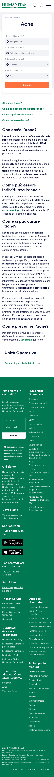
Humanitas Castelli (37, 631)
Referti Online (8, 607)
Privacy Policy (18, 769)
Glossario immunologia (39, 688)
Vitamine (33, 709)
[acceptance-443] (5, 447)
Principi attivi (35, 680)
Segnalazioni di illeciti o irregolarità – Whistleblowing (39, 489)
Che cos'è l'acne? (12, 103)
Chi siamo (33, 399)
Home (7, 17)
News (31, 440)
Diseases (15, 17)
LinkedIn (6, 590)
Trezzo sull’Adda (10, 691)
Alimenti (32, 726)
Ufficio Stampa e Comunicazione (36, 508)
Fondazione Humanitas (13, 651)
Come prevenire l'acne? (15, 120)
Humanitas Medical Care (40, 622)
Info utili (32, 411)
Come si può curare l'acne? (17, 114)
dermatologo (13, 210)
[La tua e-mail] (14, 427)
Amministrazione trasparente (36, 481)
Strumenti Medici (36, 701)
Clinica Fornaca (36, 639)
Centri (31, 420)
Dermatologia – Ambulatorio (20, 363)
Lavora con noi (35, 445)
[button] (48, 5)
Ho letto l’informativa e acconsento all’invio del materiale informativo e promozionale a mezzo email (14, 453)
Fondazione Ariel (10, 655)
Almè (4, 687)
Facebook (7, 587)
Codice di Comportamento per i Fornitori (39, 472)
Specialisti (33, 692)
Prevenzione (34, 684)
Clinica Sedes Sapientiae (40, 647)
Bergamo (6, 682)
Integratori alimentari (38, 676)
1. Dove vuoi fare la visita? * (15, 36)
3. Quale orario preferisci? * (15, 59)
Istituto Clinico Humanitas (35, 612)
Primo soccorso (36, 717)
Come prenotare (36, 407)
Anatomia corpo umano (39, 730)
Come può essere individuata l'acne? (23, 108)
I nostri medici (35, 424)
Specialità (33, 415)
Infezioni (32, 696)
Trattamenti (34, 436)
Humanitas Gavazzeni (39, 607)
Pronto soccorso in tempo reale (11, 613)
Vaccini (32, 705)
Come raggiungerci (38, 403)
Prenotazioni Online (11, 603)
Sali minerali (34, 721)
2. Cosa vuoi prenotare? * (14, 47)
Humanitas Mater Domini (40, 626)
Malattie (32, 428)
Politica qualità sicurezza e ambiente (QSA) (39, 500)
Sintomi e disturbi (37, 671)
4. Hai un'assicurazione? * (14, 70)
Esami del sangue (37, 713)
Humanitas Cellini (36, 635)
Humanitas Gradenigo (39, 643)
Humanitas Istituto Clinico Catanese (37, 653)
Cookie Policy (31, 769)
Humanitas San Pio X (38, 618)
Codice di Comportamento (36, 463)
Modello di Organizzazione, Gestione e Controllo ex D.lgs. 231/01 (39, 453)
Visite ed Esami (36, 432)
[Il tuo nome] (14, 420)
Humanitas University (12, 639)
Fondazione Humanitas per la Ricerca (13, 645)
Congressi (7, 619)
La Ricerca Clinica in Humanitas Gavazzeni (12, 660)
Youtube (18, 587)
